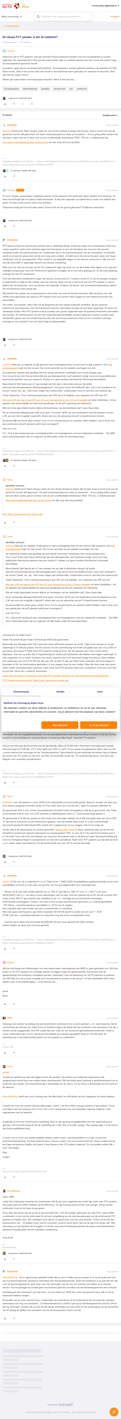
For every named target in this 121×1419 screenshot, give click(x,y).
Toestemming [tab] (21, 691)
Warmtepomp (30, 88)
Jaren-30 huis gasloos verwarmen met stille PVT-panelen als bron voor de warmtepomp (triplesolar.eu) (56, 675)
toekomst (82, 88)
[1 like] (17, 98)
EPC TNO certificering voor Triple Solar (23, 514)
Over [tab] (100, 691)
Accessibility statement (83, 1412)
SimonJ (11, 51)
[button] (114, 1411)
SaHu (10, 479)
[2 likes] (19, 170)
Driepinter (12, 240)
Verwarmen (59, 88)
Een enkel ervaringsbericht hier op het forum (25, 142)
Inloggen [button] (114, 16)
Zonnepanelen (12, 26)
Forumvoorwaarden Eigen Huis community (48, 1412)
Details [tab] (61, 691)
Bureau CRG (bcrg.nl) (66, 829)
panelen (45, 88)
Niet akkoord (60, 725)
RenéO (10, 962)
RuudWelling (13, 1191)
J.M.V (10, 1066)
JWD (9, 1018)
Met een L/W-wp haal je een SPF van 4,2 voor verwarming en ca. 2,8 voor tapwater (45, 400)
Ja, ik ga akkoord (98, 725)
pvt (71, 88)
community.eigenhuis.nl (105, 6)
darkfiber (12, 125)
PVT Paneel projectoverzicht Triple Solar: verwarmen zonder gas (36, 680)
